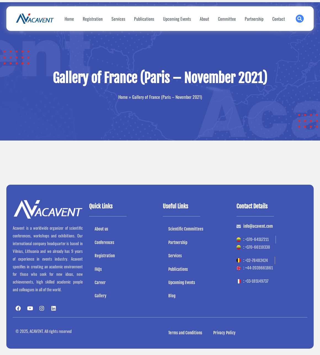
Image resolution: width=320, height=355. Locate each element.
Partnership (254, 18)
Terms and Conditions (185, 332)
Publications (144, 18)
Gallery (100, 296)
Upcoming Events (177, 18)
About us (101, 229)
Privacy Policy (224, 332)
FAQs (98, 269)
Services (118, 18)
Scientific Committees (185, 229)
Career (100, 282)
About (204, 18)
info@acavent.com (258, 226)
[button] (299, 18)
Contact (278, 18)
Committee (227, 18)
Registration (93, 18)
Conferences (104, 242)
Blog (171, 296)
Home (69, 18)
